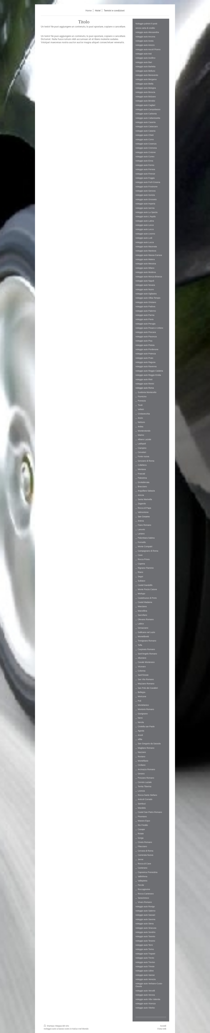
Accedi (163, 1025)
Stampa (49, 1025)
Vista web (161, 1028)
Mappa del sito (62, 1025)
